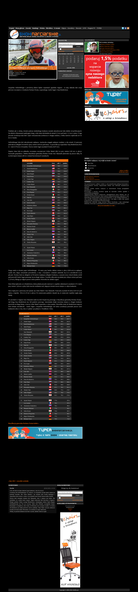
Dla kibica (49, 28)
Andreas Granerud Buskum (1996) (110, 50)
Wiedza (42, 28)
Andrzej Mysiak (18, 71)
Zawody (28, 28)
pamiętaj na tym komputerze (68, 49)
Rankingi (35, 28)
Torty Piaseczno (89, 178)
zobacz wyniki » (124, 170)
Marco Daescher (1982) (107, 46)
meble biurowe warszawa (92, 176)
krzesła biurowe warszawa (92, 179)
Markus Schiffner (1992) (107, 44)
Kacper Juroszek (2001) (107, 48)
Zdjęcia (64, 28)
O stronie (57, 28)
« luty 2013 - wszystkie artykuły (18, 481)
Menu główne (20, 28)
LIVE (84, 28)
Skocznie (78, 28)
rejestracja (61, 51)
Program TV (91, 28)
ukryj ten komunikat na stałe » (106, 205)
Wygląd (11, 28)
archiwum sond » (124, 172)
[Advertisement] (69, 13)
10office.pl (75, 590)
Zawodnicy (71, 28)
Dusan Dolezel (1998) (107, 52)
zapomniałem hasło (77, 51)
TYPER (99, 28)
